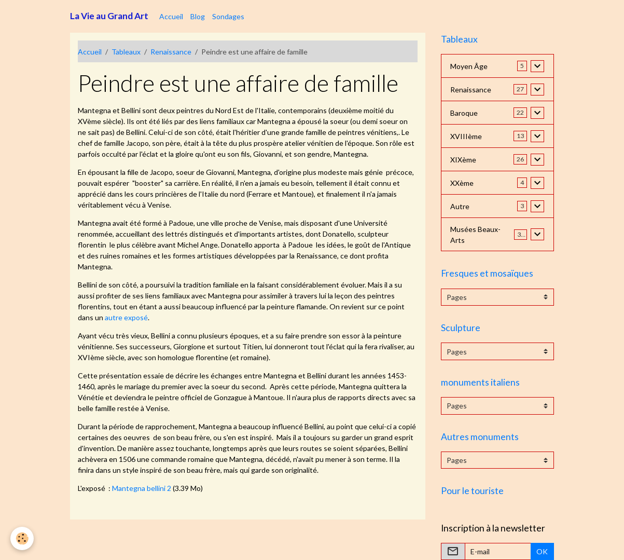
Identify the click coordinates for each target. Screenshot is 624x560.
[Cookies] (22, 538)
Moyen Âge (469, 66)
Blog (197, 16)
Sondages (228, 16)
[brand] (109, 16)
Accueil (171, 16)
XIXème (463, 159)
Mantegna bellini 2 (141, 488)
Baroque (464, 112)
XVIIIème (466, 136)
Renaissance (170, 51)
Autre (459, 206)
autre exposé (126, 317)
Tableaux (126, 51)
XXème (462, 183)
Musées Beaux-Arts (475, 234)
